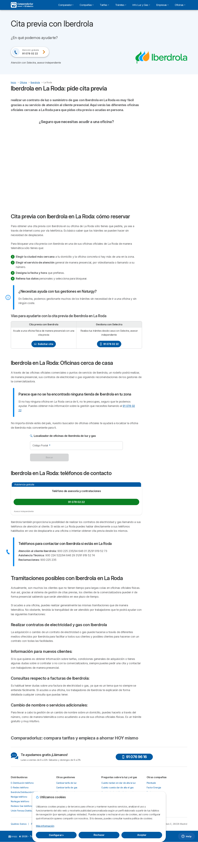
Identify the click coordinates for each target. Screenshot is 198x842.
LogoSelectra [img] (13, 837)
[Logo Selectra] (22, 5)
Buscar (49, 457)
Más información (45, 826)
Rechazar (99, 835)
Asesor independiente (24, 511)
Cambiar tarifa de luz (66, 783)
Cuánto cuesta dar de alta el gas (117, 787)
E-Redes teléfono (20, 787)
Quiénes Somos (19, 824)
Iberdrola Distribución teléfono (26, 792)
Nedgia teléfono (19, 796)
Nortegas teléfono (20, 801)
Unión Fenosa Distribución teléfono (28, 810)
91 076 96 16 (134, 757)
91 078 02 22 (109, 344)
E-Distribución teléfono (22, 783)
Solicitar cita (43, 344)
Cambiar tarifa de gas (66, 787)
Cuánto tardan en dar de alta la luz (118, 783)
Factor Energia (154, 787)
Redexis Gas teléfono (21, 806)
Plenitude (151, 783)
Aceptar (141, 835)
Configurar (56, 835)
